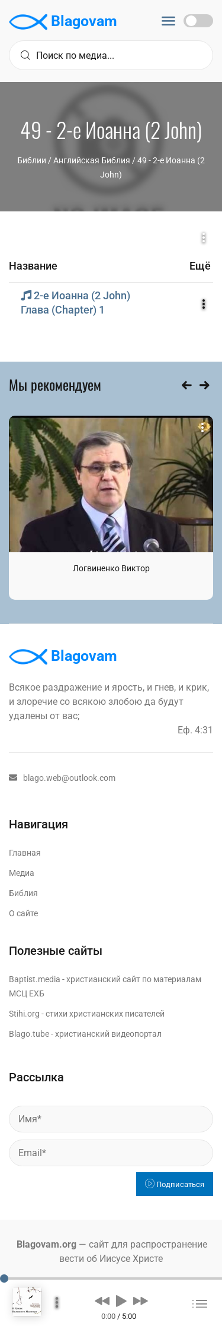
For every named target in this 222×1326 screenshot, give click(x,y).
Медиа (21, 873)
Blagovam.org (46, 1244)
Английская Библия (91, 160)
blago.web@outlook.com (62, 778)
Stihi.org (24, 1013)
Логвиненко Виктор (111, 568)
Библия (23, 893)
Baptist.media (34, 979)
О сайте (23, 913)
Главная (25, 852)
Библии (31, 160)
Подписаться (174, 1184)
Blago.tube (29, 1034)
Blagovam (63, 22)
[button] (102, 1300)
